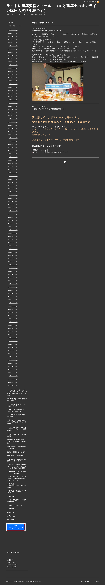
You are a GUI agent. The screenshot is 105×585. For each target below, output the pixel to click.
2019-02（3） (13, 160)
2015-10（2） (13, 252)
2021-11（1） (13, 106)
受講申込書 (10, 496)
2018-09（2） (13, 172)
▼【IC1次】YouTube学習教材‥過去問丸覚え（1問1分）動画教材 (16, 421)
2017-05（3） (13, 207)
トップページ (11, 22)
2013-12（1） (13, 296)
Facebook (10, 519)
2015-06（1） (13, 261)
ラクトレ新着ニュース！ (14, 26)
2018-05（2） (13, 185)
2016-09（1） (13, 230)
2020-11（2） (13, 122)
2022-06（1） (13, 96)
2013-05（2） (13, 318)
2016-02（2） (13, 245)
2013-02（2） (13, 328)
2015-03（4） (13, 264)
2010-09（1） (13, 372)
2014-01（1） (13, 293)
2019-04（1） (13, 153)
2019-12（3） (13, 134)
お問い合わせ (11, 516)
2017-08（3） (13, 204)
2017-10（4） (13, 201)
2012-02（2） (13, 347)
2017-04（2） (13, 210)
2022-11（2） (13, 84)
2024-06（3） (13, 49)
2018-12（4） (13, 163)
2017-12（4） (13, 198)
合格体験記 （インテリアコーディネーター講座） (17, 485)
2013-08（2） (13, 309)
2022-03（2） (13, 99)
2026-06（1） (13, 30)
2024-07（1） (13, 45)
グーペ (91, 581)
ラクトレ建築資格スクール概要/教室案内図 (16, 500)
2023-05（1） (13, 71)
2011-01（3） (13, 366)
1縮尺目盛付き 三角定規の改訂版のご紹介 (17, 399)
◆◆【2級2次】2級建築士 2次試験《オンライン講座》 (17, 460)
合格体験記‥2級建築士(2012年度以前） (16, 491)
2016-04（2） (13, 239)
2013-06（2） (13, 315)
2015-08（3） (13, 255)
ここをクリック (54, 146)
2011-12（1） (13, 353)
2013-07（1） (13, 312)
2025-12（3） (13, 33)
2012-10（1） (13, 337)
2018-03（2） (13, 188)
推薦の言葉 (10, 512)
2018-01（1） (13, 195)
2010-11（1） (13, 369)
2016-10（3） (13, 226)
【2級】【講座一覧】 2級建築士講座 (16, 435)
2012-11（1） (13, 334)
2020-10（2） (13, 125)
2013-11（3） (13, 299)
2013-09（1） (13, 306)
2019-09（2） (13, 144)
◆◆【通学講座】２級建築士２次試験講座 (16, 447)
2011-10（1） (13, 360)
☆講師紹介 (10, 509)
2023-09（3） (13, 65)
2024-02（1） (13, 55)
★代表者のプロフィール (14, 505)
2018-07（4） (13, 179)
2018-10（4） (13, 169)
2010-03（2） (13, 385)
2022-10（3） (13, 87)
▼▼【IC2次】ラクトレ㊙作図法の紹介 (16, 415)
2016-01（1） (13, 249)
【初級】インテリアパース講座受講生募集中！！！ (50, 109)
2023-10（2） (13, 61)
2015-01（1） (13, 271)
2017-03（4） (13, 214)
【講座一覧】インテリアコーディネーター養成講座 (16, 472)
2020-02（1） (13, 131)
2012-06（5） (13, 341)
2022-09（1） (13, 90)
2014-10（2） (13, 277)
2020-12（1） (13, 118)
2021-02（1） (13, 115)
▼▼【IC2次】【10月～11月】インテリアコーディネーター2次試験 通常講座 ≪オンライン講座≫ (17, 392)
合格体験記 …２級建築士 (16, 455)
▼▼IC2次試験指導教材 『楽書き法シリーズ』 (16, 405)
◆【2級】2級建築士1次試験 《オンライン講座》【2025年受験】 (17, 441)
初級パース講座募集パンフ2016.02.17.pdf (51, 152)
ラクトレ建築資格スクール (19, 581)
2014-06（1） (13, 287)
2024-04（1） (13, 52)
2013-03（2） (13, 325)
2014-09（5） (13, 280)
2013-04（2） (13, 322)
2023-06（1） (13, 68)
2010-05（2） (13, 382)
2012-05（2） (13, 344)
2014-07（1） (13, 283)
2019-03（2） (13, 157)
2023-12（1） (13, 58)
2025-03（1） (13, 39)
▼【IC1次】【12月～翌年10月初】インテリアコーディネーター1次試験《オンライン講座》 (17, 466)
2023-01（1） (13, 77)
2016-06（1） (13, 236)
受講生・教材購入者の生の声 (16, 452)
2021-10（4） (13, 109)
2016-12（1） (13, 220)
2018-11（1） (13, 166)
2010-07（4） (13, 379)
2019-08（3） (13, 147)
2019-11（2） (13, 137)
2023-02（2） (13, 74)
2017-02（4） (13, 217)
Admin (97, 581)
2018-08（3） (13, 176)
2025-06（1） (13, 36)
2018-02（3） (13, 191)
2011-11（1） (13, 356)
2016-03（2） (13, 242)
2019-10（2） (13, 141)
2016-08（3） (13, 233)
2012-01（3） (13, 350)
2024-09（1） (13, 42)
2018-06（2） (13, 182)
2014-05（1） (13, 290)
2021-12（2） (13, 103)
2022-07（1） (13, 93)
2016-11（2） (13, 223)
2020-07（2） (13, 128)
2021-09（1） (13, 112)
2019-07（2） (13, 150)
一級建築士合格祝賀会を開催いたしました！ (47, 31)
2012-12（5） (13, 331)
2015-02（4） (13, 268)
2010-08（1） (13, 375)
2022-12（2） (13, 80)
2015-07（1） (13, 258)
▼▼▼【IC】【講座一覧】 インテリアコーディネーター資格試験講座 (16, 429)
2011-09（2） (13, 363)
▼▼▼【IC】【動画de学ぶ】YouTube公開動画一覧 (16, 410)
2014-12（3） (13, 274)
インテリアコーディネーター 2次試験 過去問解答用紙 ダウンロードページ (16, 478)
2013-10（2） (13, 303)
